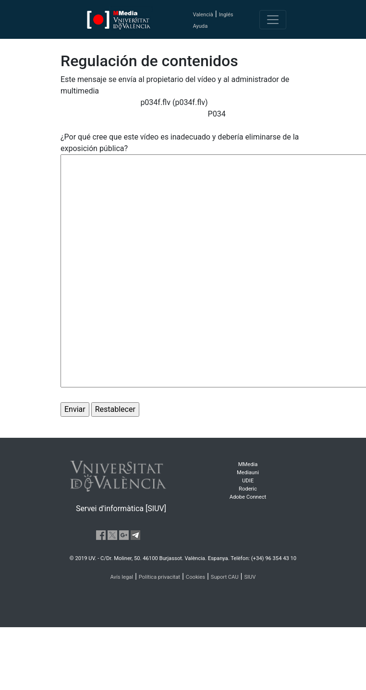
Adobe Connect (248, 497)
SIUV (250, 577)
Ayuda (200, 26)
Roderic (248, 489)
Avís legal (122, 577)
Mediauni (248, 472)
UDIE (248, 481)
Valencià (203, 15)
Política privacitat (159, 577)
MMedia (248, 464)
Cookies (195, 577)
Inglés (226, 15)
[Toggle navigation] (272, 19)
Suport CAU (225, 577)
